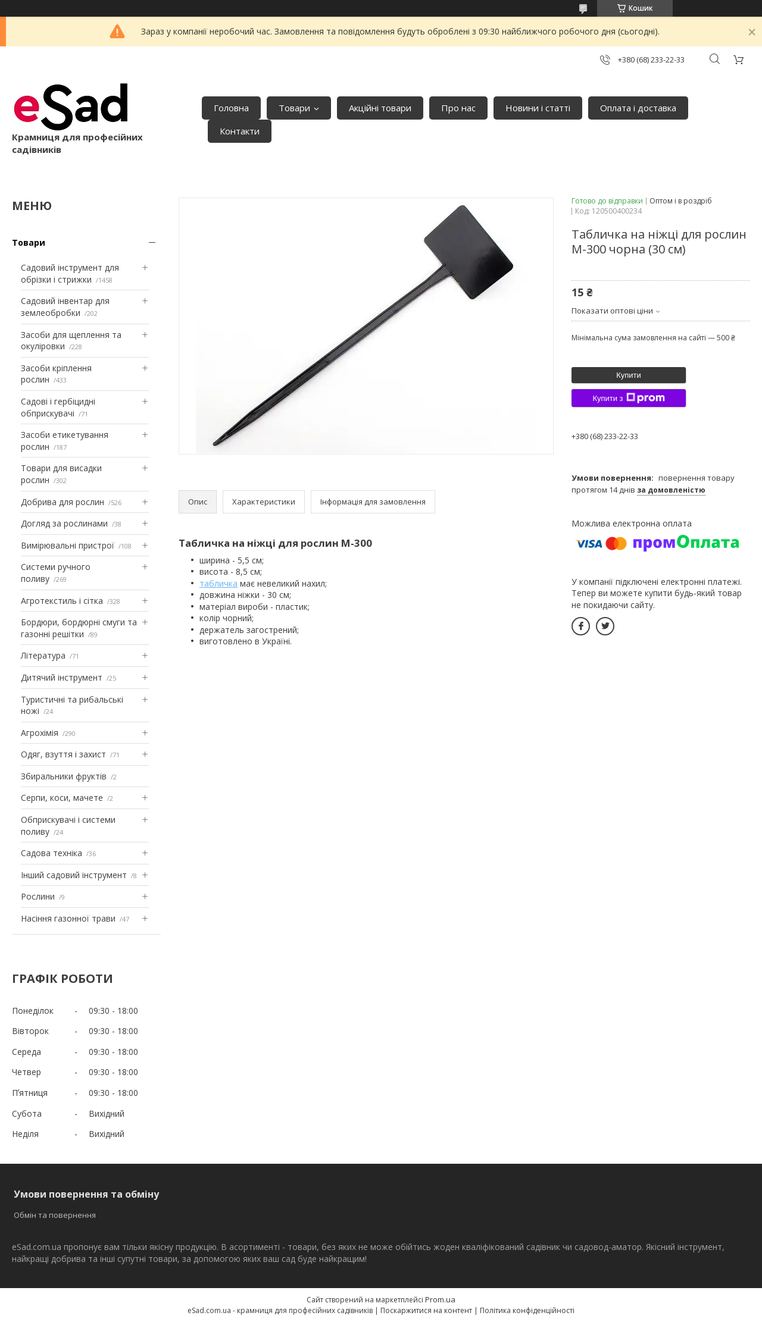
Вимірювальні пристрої (67, 545)
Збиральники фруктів (64, 776)
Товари (294, 108)
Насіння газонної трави (68, 918)
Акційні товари (380, 108)
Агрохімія (39, 732)
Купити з (628, 398)
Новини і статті (537, 108)
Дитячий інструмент (61, 677)
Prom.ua (440, 1299)
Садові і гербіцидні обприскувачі (58, 407)
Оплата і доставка (638, 108)
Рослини (38, 896)
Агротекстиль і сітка (62, 600)
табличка (218, 583)
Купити (628, 375)
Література (43, 655)
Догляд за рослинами (64, 523)
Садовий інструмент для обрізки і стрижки (70, 273)
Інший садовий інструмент (74, 875)
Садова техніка (51, 853)
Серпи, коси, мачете (62, 797)
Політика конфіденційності (527, 1310)
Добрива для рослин (62, 502)
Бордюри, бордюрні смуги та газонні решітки (79, 628)
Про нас (458, 108)
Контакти (240, 131)
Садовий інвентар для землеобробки (65, 306)
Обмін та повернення (55, 1215)
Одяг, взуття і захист (63, 754)
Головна (231, 108)
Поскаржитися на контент (426, 1310)
